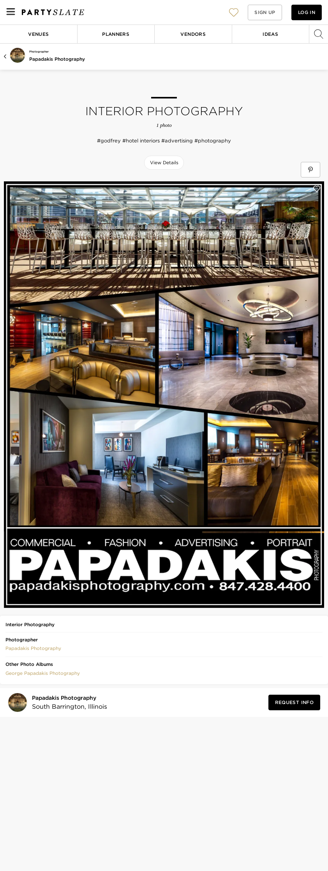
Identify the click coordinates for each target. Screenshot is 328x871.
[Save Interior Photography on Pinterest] (310, 169)
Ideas (270, 34)
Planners (115, 34)
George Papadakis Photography (42, 673)
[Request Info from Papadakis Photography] (294, 702)
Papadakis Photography (57, 59)
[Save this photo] (316, 188)
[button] (233, 12)
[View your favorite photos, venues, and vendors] (233, 12)
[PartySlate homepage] (53, 12)
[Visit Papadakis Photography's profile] (67, 702)
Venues (38, 34)
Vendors (193, 34)
